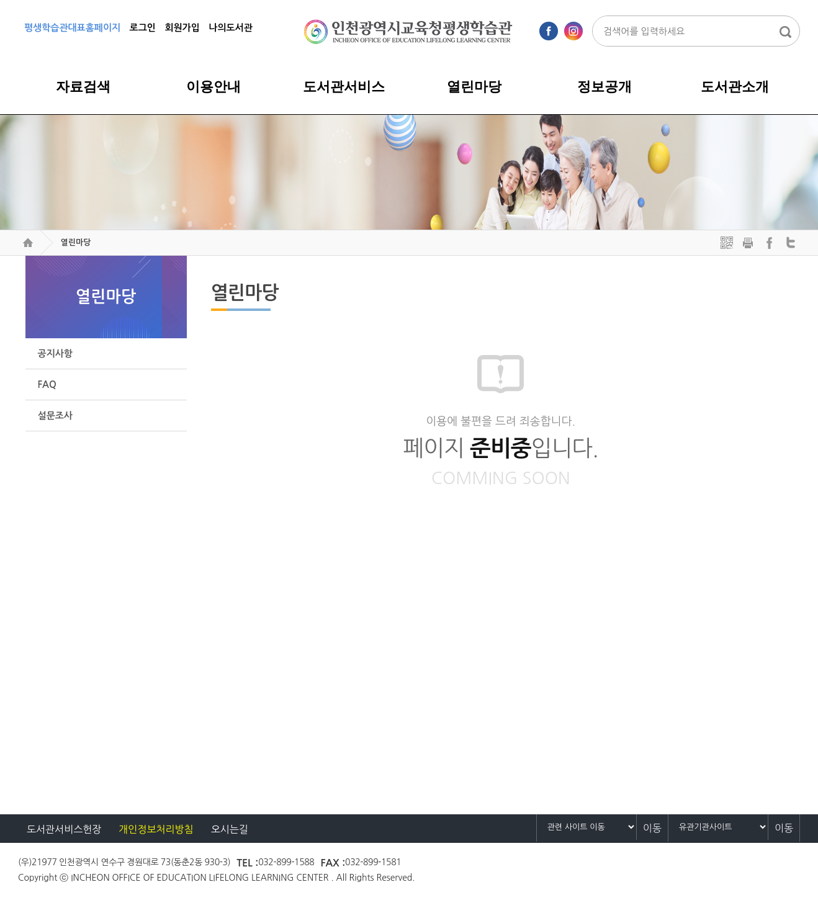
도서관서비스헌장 (64, 829)
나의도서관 (231, 27)
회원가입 (181, 27)
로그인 (143, 27)
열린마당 (75, 242)
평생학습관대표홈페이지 (72, 27)
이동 (652, 828)
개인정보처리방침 (156, 829)
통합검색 (785, 31)
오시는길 (229, 829)
